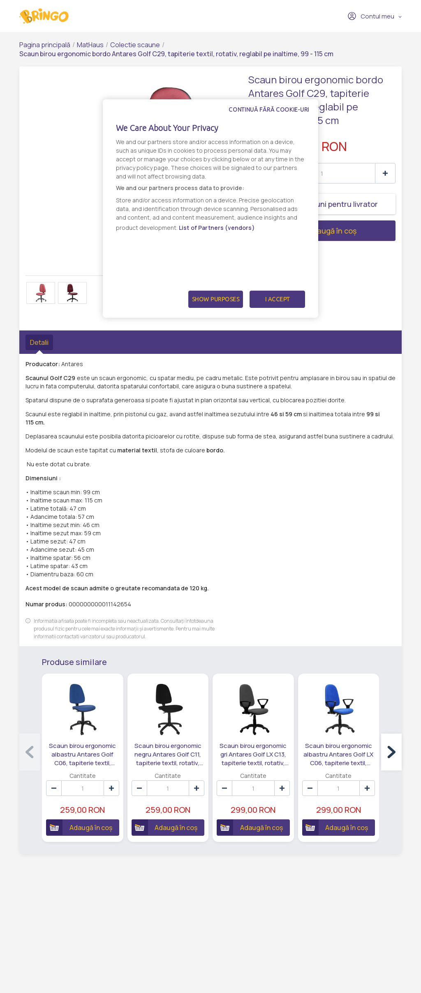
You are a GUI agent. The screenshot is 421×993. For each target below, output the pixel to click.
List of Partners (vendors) (217, 228)
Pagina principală (44, 44)
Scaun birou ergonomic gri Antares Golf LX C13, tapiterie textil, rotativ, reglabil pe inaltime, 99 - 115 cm (253, 754)
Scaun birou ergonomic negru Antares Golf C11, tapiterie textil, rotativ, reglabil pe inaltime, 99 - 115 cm (168, 754)
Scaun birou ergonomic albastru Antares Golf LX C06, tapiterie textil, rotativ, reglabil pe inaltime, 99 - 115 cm (338, 754)
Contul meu (370, 16)
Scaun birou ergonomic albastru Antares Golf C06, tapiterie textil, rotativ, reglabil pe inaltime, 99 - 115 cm (82, 754)
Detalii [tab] (39, 342)
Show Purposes (216, 299)
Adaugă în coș (302, 230)
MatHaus (90, 44)
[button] (391, 752)
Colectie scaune (135, 44)
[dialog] (210, 208)
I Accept (277, 299)
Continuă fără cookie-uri (269, 109)
